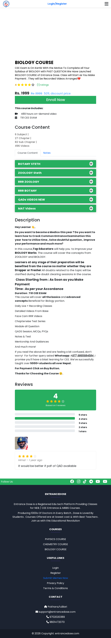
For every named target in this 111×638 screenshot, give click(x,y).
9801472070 (55, 622)
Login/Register (57, 4)
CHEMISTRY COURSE (55, 544)
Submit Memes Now (55, 578)
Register (55, 573)
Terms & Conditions (55, 588)
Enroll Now (55, 99)
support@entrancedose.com (55, 612)
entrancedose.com (67, 633)
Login (55, 568)
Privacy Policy (55, 583)
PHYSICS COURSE (55, 539)
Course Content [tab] (28, 153)
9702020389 (55, 617)
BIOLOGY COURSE (56, 549)
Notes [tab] (47, 153)
